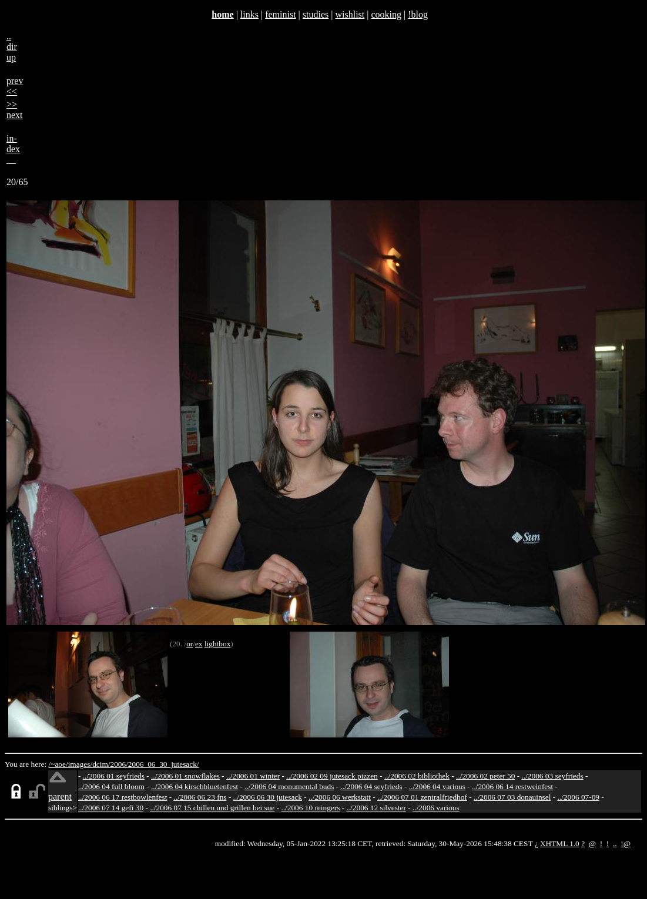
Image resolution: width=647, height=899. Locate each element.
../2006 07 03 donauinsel (512, 797)
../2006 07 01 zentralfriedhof (422, 797)
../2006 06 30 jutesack (267, 797)
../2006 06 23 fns (200, 797)
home (222, 14)
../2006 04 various (437, 786)
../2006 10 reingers (310, 807)
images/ (80, 764)
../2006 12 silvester (375, 807)
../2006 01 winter (253, 775)
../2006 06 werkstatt (340, 797)
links (249, 14)
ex (199, 643)
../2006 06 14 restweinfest (512, 786)
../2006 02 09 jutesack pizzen (331, 775)
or (189, 643)
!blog (418, 14)
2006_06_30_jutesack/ (163, 764)
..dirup (11, 46)
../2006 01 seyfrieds (114, 775)
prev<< (14, 86)
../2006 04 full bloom (111, 786)
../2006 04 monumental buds (289, 786)
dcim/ (101, 764)
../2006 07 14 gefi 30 (110, 807)
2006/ (119, 764)
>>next (14, 109)
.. (615, 843)
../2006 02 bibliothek (417, 775)
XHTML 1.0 (559, 843)
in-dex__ (13, 149)
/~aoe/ (58, 764)
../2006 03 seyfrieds (553, 775)
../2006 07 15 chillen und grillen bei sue (212, 807)
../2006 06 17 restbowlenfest (122, 797)
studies (315, 14)
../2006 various (436, 807)
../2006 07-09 (578, 797)
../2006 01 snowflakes (185, 775)
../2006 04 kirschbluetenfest (194, 786)
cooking (386, 14)
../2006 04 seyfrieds (371, 786)
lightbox (217, 643)
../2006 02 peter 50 (485, 775)
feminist (280, 14)
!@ (626, 843)
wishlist (349, 14)
